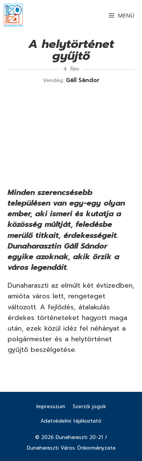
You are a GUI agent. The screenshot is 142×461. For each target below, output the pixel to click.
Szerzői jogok (89, 406)
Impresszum (50, 406)
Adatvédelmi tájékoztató (71, 421)
